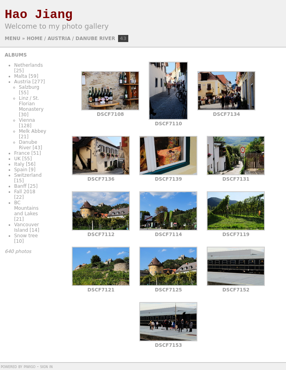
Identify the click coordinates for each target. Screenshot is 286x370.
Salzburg (29, 87)
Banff (20, 186)
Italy (19, 164)
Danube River (95, 38)
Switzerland (28, 175)
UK (17, 158)
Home (34, 38)
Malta (20, 76)
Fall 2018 (24, 191)
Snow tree (26, 235)
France (22, 153)
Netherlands (28, 65)
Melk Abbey (32, 131)
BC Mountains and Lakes (26, 208)
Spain (20, 169)
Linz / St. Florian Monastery (31, 103)
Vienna (27, 120)
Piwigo (29, 366)
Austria (58, 38)
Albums (16, 55)
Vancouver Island (26, 227)
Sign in (46, 366)
